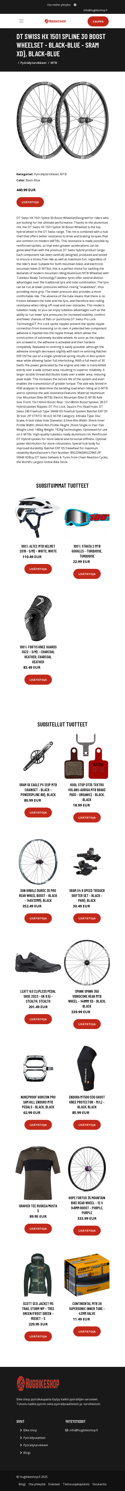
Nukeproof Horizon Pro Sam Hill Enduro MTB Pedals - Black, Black (38, 1102)
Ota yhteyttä (37, 1484)
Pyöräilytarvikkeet (33, 63)
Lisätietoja (30, 202)
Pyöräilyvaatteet (34, 1438)
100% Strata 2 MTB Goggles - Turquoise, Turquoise (87, 551)
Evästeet (54, 1484)
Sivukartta (99, 1484)
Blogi (26, 1453)
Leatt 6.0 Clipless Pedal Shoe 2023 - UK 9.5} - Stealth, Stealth (38, 996)
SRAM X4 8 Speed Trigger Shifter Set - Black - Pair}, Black (87, 895)
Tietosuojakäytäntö (76, 1484)
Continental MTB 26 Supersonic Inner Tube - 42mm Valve (87, 1308)
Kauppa (98, 21)
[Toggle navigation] (21, 21)
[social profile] (75, 4)
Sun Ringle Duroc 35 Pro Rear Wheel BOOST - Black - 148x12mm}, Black (38, 895)
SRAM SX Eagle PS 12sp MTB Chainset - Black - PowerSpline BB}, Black (38, 789)
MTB (54, 63)
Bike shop (30, 1430)
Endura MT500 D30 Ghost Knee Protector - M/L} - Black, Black (87, 1102)
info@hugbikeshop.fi (95, 10)
